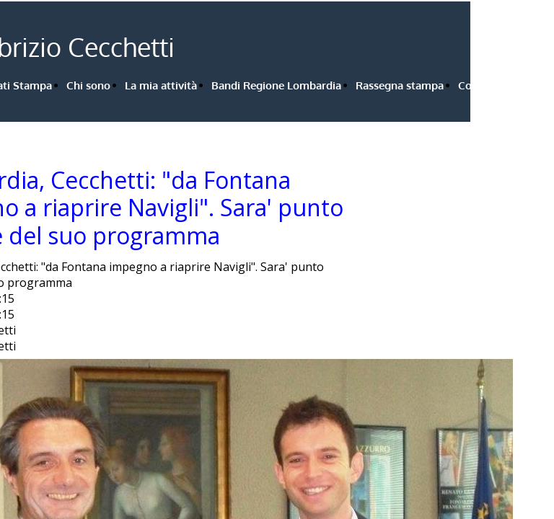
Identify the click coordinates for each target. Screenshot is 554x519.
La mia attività (161, 85)
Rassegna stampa (400, 85)
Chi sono (88, 85)
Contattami (487, 85)
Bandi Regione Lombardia (276, 85)
